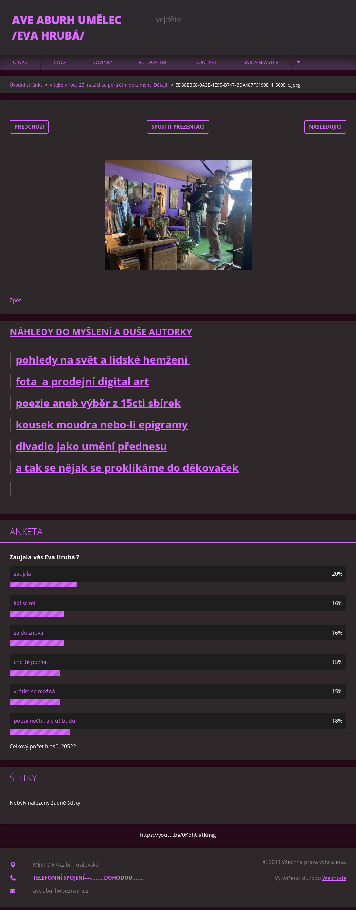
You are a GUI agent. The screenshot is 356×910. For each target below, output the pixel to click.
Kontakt (206, 65)
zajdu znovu (28, 635)
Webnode (334, 881)
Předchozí (29, 129)
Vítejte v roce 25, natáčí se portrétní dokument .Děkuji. (109, 88)
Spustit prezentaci (178, 129)
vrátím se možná (34, 694)
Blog (60, 65)
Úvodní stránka (26, 88)
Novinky (102, 65)
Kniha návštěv (260, 65)
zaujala (22, 576)
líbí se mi (24, 606)
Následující (325, 129)
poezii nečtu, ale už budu (44, 723)
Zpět (15, 303)
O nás (20, 65)
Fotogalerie (154, 65)
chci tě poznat (31, 665)
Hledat (339, 19)
